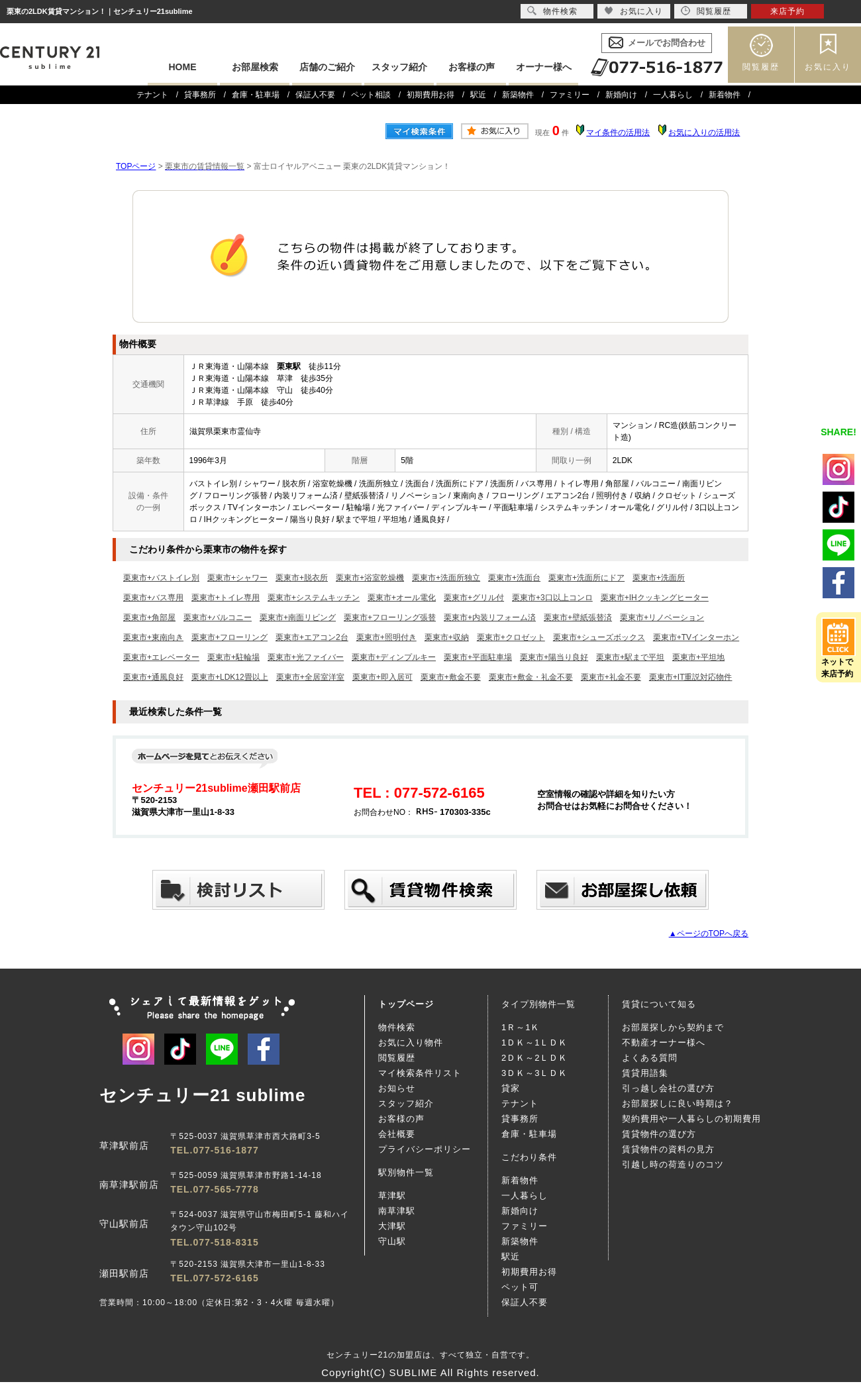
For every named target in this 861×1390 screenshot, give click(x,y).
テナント (152, 94)
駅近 (478, 94)
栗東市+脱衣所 (302, 577)
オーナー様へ (544, 67)
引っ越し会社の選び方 (668, 1088)
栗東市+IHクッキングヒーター (655, 597)
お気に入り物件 (410, 1042)
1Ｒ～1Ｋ (520, 1027)
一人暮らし (673, 94)
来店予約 (787, 11)
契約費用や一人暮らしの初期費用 (691, 1119)
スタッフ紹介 (399, 67)
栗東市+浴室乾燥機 (370, 577)
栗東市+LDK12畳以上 (229, 677)
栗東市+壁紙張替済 (578, 617)
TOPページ (136, 166)
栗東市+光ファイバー (306, 657)
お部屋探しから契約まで (673, 1027)
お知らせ (396, 1088)
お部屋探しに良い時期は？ (677, 1103)
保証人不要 (315, 94)
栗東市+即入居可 (382, 677)
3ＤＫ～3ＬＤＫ (534, 1073)
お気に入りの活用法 (704, 132)
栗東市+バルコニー (217, 617)
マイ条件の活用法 (618, 132)
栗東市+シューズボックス (599, 637)
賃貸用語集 (645, 1073)
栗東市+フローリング (229, 637)
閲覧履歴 (761, 67)
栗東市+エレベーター (161, 657)
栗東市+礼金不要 (611, 677)
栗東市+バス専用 (153, 597)
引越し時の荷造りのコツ (673, 1164)
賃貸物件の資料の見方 (668, 1149)
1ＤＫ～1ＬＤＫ (534, 1042)
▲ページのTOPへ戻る (708, 933)
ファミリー (569, 94)
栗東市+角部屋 (149, 617)
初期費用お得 (430, 94)
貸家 (510, 1088)
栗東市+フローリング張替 (390, 617)
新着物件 (724, 94)
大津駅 (392, 1226)
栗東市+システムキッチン (314, 597)
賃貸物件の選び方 (659, 1134)
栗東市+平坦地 (698, 657)
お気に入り (828, 67)
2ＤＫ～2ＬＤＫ (534, 1058)
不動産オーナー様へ (663, 1042)
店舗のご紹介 (327, 67)
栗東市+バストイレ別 (161, 577)
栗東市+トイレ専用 (225, 597)
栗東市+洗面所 (659, 577)
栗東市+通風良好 (153, 677)
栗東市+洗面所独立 (446, 577)
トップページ (406, 1004)
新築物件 (518, 94)
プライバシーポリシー (424, 1149)
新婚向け (621, 94)
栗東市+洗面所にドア (586, 577)
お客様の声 (471, 67)
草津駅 (392, 1196)
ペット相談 (371, 94)
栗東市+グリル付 (474, 597)
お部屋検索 (255, 67)
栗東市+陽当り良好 (554, 657)
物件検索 (396, 1027)
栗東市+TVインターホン (696, 637)
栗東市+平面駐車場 (478, 657)
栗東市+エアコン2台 (312, 637)
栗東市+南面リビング (298, 617)
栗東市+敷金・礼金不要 (531, 677)
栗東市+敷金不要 (451, 677)
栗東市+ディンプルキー (394, 657)
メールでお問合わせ (666, 43)
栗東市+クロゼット (511, 637)
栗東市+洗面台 (514, 577)
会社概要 (396, 1134)
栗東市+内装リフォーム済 (490, 617)
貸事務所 (200, 94)
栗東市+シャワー (237, 577)
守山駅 (392, 1241)
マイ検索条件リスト (420, 1073)
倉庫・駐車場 (255, 94)
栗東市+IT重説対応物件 (691, 677)
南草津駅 (396, 1211)
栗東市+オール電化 (402, 597)
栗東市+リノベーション (662, 617)
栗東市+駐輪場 (233, 657)
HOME (183, 67)
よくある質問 (650, 1058)
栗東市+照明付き (386, 637)
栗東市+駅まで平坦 (630, 657)
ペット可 (519, 1287)
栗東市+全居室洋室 (310, 677)
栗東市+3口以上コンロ (552, 597)
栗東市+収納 (447, 637)
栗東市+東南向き (153, 637)
